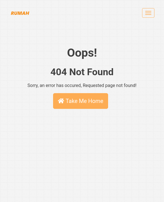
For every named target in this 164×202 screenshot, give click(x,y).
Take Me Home (80, 101)
